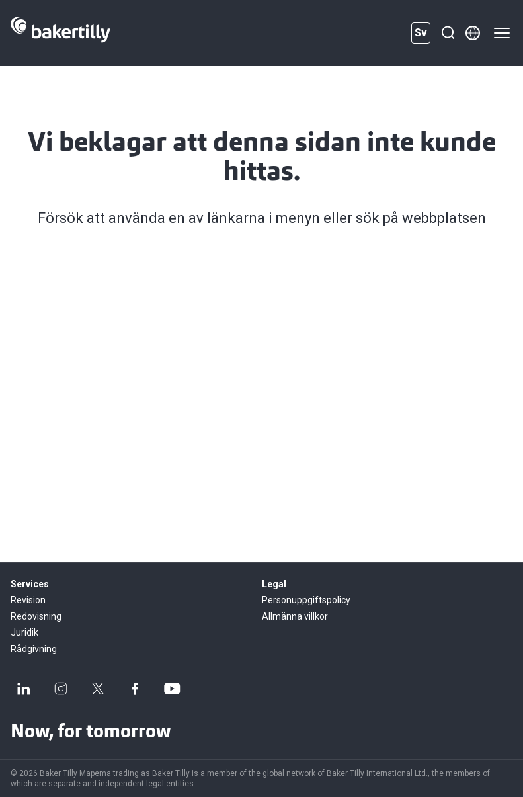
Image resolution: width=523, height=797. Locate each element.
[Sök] (447, 33)
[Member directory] (473, 33)
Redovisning (36, 616)
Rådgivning (34, 649)
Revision (28, 600)
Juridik (24, 632)
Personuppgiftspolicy (306, 600)
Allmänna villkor (295, 616)
